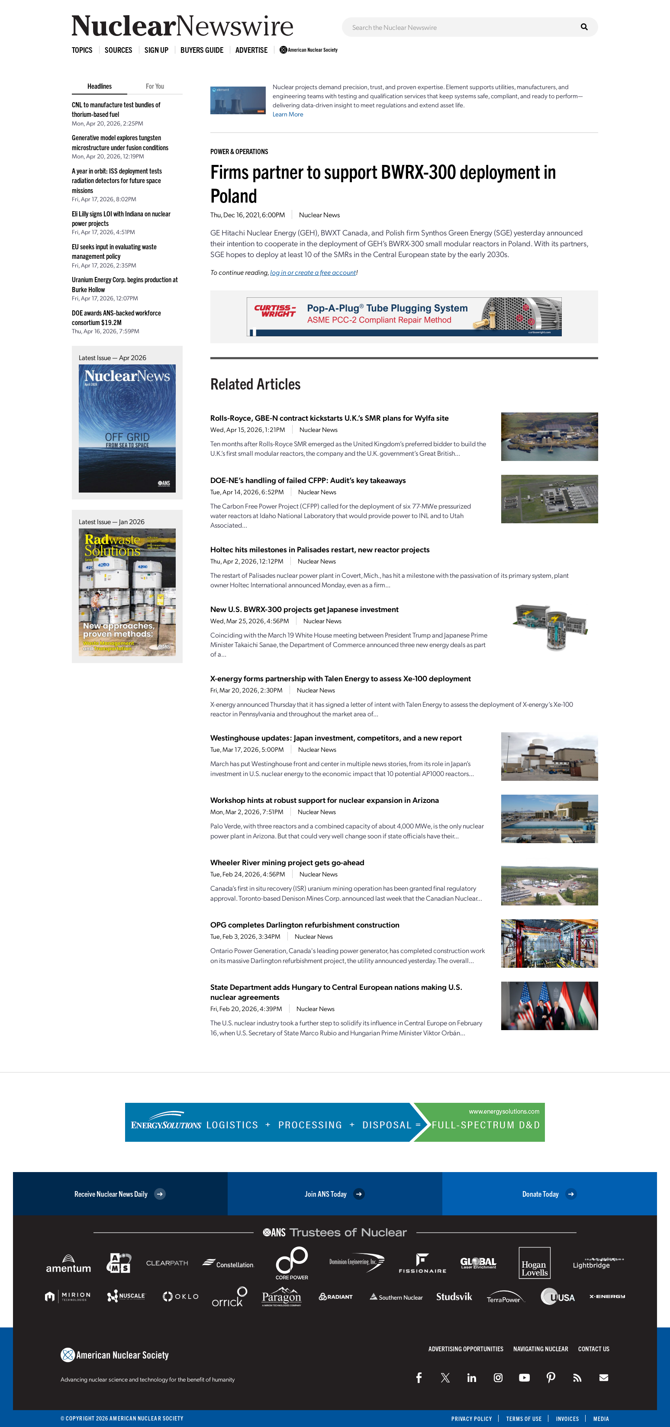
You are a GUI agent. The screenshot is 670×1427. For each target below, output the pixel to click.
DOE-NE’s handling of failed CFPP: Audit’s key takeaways (308, 480)
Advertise (251, 50)
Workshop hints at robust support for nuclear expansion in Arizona (324, 800)
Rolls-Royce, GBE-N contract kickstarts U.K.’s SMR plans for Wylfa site (329, 417)
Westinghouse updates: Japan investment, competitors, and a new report (336, 737)
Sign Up (156, 50)
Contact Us (593, 1348)
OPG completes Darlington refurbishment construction (304, 924)
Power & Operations (239, 151)
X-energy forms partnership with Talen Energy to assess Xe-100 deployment (340, 678)
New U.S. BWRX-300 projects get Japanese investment (304, 609)
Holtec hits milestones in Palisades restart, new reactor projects (320, 549)
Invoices (567, 1418)
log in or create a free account (313, 272)
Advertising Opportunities (465, 1348)
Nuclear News (319, 214)
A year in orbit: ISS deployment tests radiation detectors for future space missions (117, 180)
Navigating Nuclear (540, 1348)
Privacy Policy (470, 1418)
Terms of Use (523, 1418)
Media (601, 1418)
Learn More (288, 114)
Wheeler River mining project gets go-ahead (287, 862)
